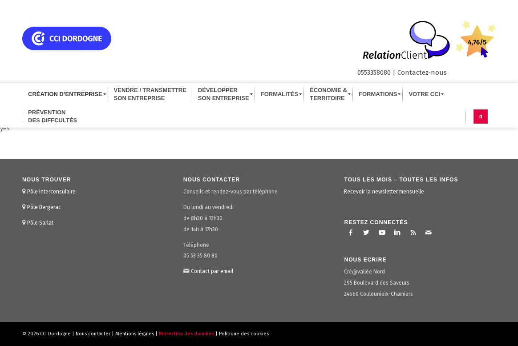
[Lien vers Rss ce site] (413, 232)
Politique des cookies (244, 334)
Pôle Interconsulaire (51, 192)
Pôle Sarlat (40, 223)
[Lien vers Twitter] (366, 232)
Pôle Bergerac (44, 207)
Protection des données (186, 334)
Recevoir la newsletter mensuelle (384, 192)
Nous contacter (93, 334)
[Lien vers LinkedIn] (397, 232)
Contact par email (212, 271)
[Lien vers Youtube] (381, 232)
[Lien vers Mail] (428, 232)
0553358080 (374, 72)
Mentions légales (134, 334)
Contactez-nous (422, 72)
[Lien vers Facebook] (350, 232)
